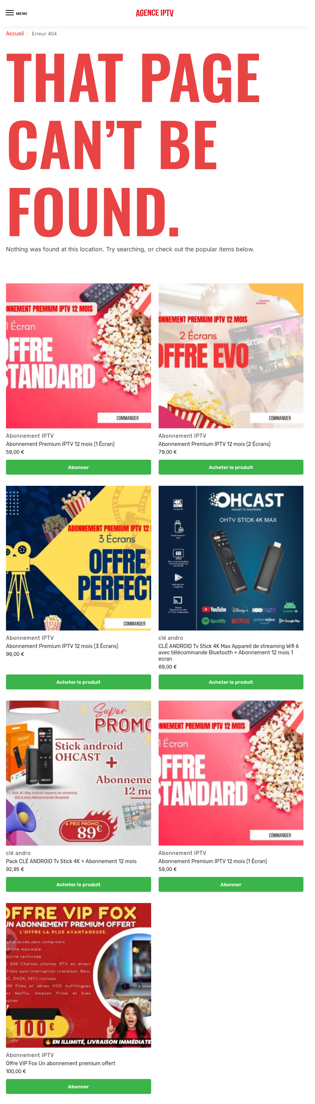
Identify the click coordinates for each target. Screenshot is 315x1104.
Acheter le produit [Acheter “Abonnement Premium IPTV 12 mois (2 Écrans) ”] (231, 467)
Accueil (15, 34)
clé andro (171, 638)
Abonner (78, 467)
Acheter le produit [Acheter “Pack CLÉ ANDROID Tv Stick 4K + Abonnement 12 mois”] (78, 884)
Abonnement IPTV (30, 436)
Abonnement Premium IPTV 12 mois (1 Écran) (60, 444)
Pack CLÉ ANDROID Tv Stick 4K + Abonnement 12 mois (71, 861)
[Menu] (17, 13)
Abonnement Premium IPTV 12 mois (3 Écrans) (62, 646)
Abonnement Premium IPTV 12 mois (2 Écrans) (215, 444)
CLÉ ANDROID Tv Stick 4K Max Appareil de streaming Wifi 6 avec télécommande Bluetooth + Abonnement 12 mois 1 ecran (229, 652)
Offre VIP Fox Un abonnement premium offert (60, 1063)
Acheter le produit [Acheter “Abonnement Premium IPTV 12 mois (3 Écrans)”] (78, 682)
